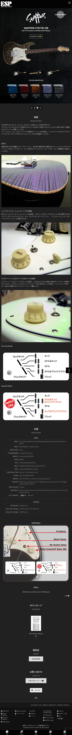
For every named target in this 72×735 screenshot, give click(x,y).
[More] (40, 108)
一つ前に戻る (36, 690)
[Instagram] (34, 108)
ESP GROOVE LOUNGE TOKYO (47, 711)
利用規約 (60, 718)
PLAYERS (32, 711)
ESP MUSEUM (47, 715)
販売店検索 (36, 659)
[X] (32, 108)
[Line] (37, 108)
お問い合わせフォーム (36, 681)
